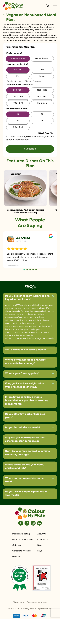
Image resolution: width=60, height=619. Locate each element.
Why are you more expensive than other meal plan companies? (25, 439)
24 (18, 121)
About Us (41, 534)
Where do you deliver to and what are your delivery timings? (25, 361)
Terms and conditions (37, 602)
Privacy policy (19, 602)
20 (42, 114)
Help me (42, 103)
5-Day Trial (18, 127)
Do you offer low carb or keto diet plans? (25, 416)
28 (42, 121)
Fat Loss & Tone (18, 58)
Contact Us (42, 540)
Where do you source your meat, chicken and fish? (24, 466)
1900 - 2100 (18, 103)
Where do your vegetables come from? (24, 480)
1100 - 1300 (18, 90)
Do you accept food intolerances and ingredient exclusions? (27, 298)
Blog (39, 545)
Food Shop (17, 556)
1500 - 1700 (18, 96)
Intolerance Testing (21, 534)
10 (18, 114)
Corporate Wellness (21, 551)
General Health (42, 58)
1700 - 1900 (42, 96)
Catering (16, 545)
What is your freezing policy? (22, 373)
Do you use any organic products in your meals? (26, 493)
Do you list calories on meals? (22, 427)
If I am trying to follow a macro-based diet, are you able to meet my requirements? (26, 400)
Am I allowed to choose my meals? (25, 350)
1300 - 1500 (42, 90)
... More (23, 260)
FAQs (39, 551)
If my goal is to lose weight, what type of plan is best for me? (24, 385)
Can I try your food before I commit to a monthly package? (27, 453)
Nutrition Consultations (22, 540)
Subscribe (30, 149)
